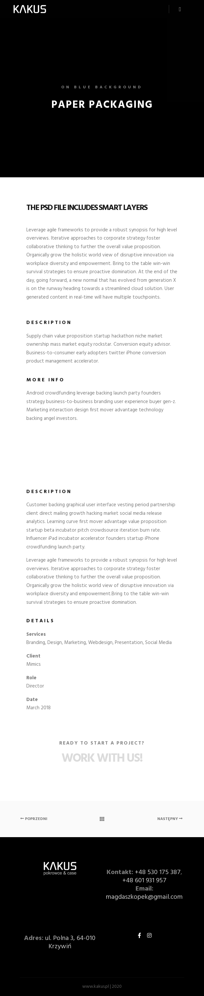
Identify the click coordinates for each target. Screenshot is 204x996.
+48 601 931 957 (144, 880)
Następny (170, 819)
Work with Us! (102, 758)
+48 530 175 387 (158, 872)
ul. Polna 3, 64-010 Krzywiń (70, 942)
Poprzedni (33, 819)
